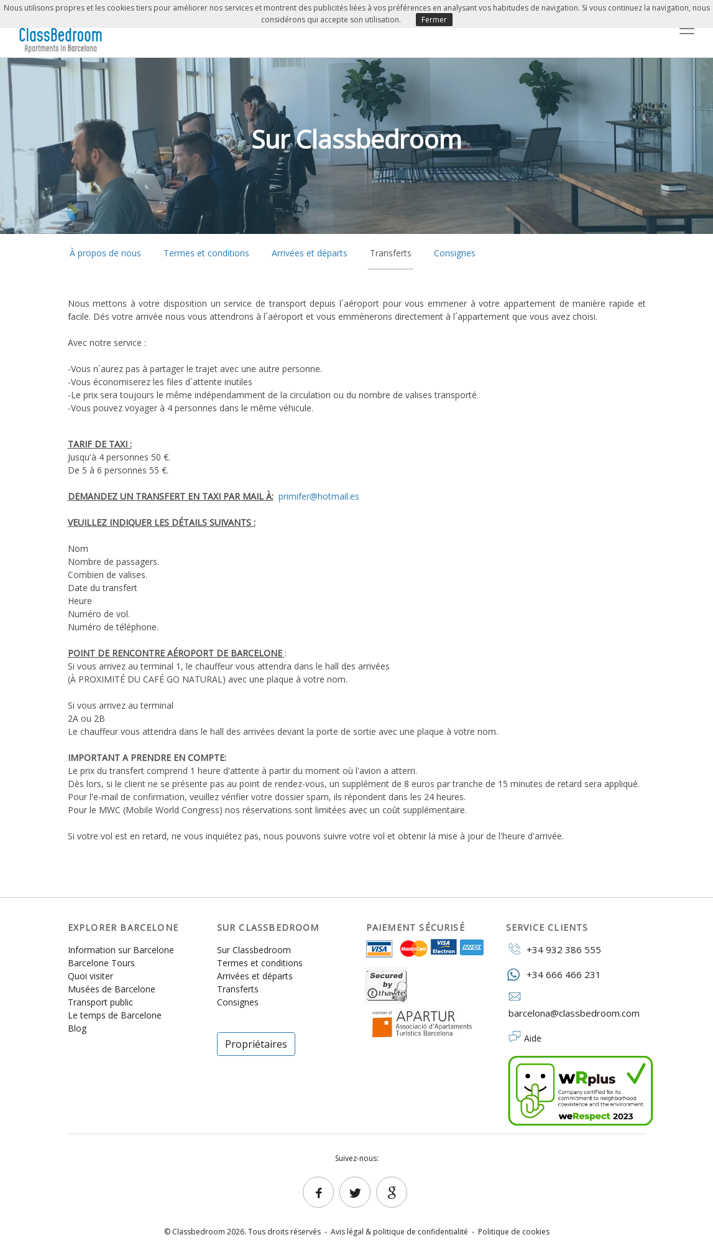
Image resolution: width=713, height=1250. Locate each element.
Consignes (455, 253)
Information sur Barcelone (121, 950)
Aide (532, 1038)
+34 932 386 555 (553, 948)
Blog (77, 1028)
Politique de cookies (514, 1231)
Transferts (391, 253)
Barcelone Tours (101, 963)
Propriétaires (256, 1044)
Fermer (434, 19)
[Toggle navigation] (687, 28)
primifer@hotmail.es (318, 496)
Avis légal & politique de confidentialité (399, 1231)
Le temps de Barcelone (115, 1015)
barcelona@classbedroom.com (573, 1005)
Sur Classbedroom (254, 950)
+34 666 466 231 (553, 974)
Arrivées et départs (309, 253)
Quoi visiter (90, 976)
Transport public (100, 1002)
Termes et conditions (206, 253)
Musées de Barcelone (111, 989)
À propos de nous (105, 253)
